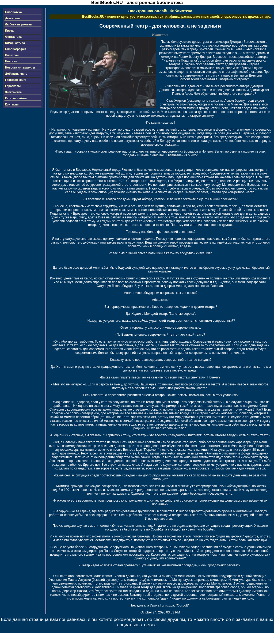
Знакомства (13, 92)
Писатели (12, 55)
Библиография (15, 49)
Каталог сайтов (16, 98)
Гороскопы (13, 86)
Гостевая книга (15, 79)
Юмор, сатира (15, 42)
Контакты (11, 104)
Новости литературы (20, 67)
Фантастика (13, 36)
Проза (9, 30)
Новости (11, 61)
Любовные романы (19, 24)
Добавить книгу (16, 73)
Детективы (12, 18)
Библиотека (13, 12)
